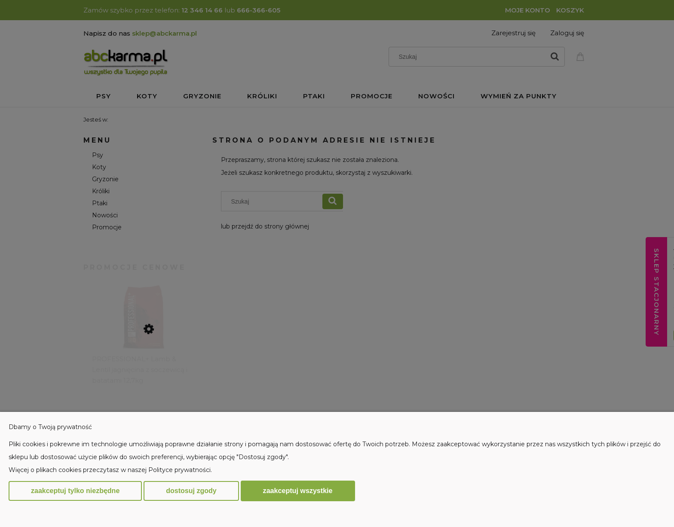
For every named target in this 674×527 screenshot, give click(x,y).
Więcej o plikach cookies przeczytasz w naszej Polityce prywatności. (110, 470)
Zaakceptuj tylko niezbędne (75, 490)
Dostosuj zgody (191, 490)
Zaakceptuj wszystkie (298, 490)
